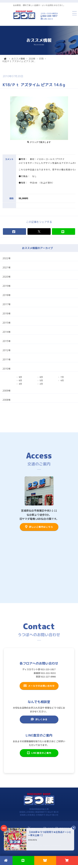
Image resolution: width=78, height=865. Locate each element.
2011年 (7, 359)
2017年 (7, 304)
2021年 (7, 267)
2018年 (7, 295)
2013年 (7, 341)
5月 (41, 380)
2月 (41, 384)
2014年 (7, 331)
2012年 (7, 350)
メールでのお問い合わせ (39, 685)
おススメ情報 (18, 58)
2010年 (32, 58)
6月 (20, 380)
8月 (41, 377)
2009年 (7, 390)
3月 (20, 384)
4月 (62, 380)
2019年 (7, 285)
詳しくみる (39, 719)
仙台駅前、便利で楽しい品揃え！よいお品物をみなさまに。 (39, 5)
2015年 (7, 322)
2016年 (7, 313)
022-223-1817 (49, 16)
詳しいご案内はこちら (39, 526)
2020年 (7, 276)
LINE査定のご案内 (39, 752)
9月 (20, 377)
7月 (62, 377)
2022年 (7, 258)
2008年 (7, 399)
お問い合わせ (48, 19)
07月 (41, 58)
